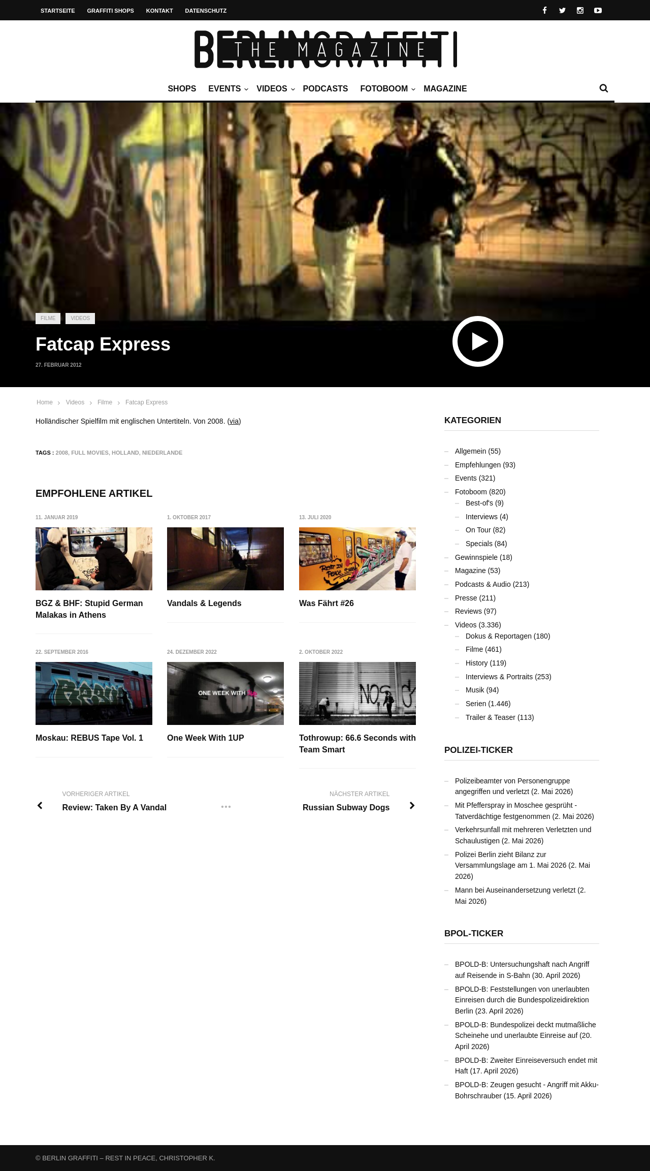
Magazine (445, 88)
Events (227, 88)
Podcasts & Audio (483, 584)
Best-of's (479, 503)
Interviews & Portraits (499, 677)
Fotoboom (386, 88)
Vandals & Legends (205, 603)
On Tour (478, 530)
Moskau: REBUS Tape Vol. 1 (89, 738)
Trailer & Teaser (490, 717)
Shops (182, 88)
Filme (48, 318)
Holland (125, 453)
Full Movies (90, 453)
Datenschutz (206, 11)
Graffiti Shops (110, 11)
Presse (466, 598)
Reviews (468, 611)
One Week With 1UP (206, 738)
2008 (62, 453)
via (234, 421)
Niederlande (162, 453)
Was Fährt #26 (327, 603)
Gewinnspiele (476, 557)
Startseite (58, 11)
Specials (479, 544)
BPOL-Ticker (473, 933)
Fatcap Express (146, 402)
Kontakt (159, 11)
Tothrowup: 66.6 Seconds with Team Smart (358, 743)
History (477, 663)
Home (45, 402)
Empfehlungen (478, 465)
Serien (476, 704)
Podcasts (325, 88)
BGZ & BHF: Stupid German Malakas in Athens (89, 609)
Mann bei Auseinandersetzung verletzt (515, 890)
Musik (475, 690)
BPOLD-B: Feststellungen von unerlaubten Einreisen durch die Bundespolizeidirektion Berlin (522, 1000)
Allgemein (470, 451)
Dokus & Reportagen (499, 636)
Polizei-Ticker (478, 750)
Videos (274, 88)
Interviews (482, 517)
